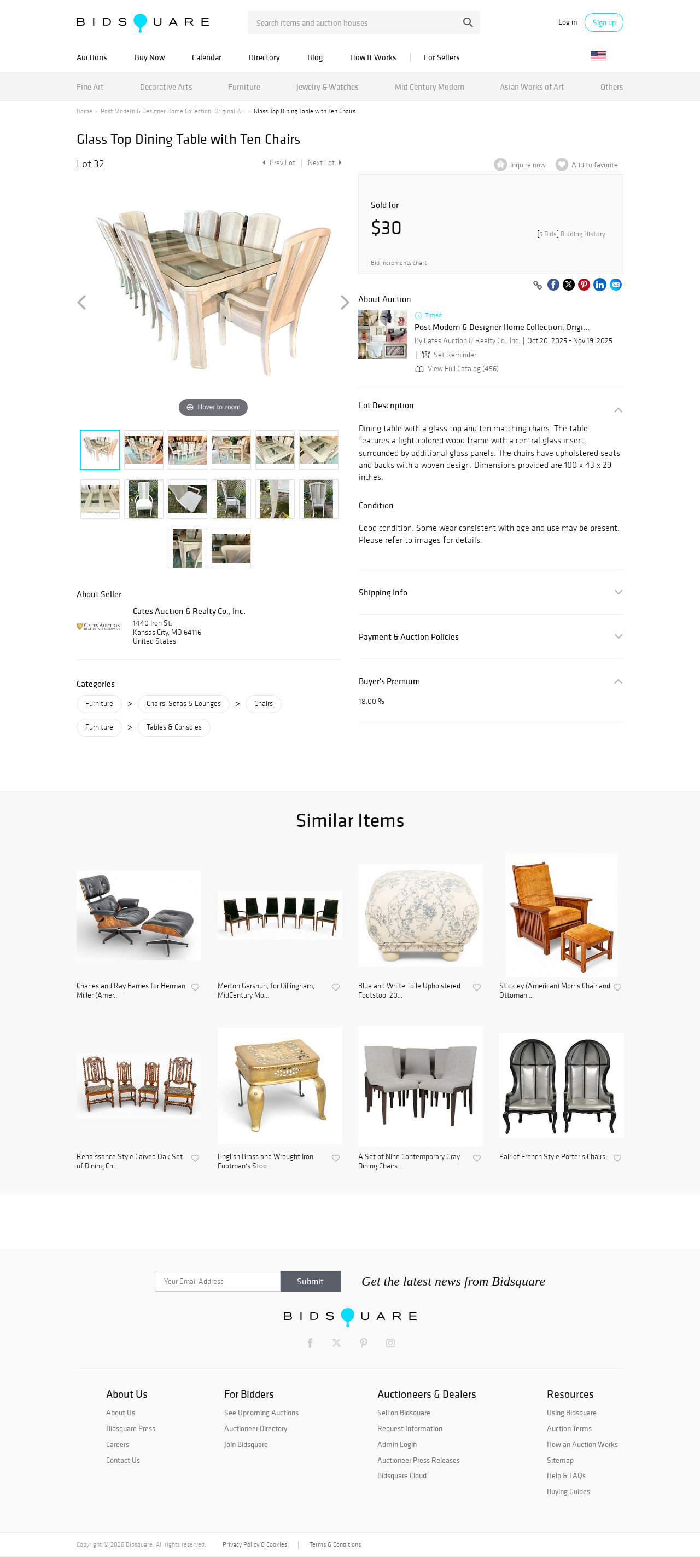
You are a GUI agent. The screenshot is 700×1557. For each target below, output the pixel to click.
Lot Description (386, 405)
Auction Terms (569, 1428)
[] (571, 234)
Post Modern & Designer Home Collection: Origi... (502, 327)
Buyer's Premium (389, 681)
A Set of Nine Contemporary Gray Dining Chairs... (409, 1162)
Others (611, 87)
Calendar (206, 57)
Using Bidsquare (572, 1412)
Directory (264, 57)
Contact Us (123, 1460)
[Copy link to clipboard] (537, 285)
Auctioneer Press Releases (418, 1460)
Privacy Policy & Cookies (255, 1544)
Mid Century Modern (429, 87)
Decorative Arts (166, 87)
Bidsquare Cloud (402, 1475)
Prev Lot (277, 162)
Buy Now (150, 57)
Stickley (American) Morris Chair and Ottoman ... (554, 991)
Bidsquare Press (130, 1428)
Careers (117, 1444)
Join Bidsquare (246, 1444)
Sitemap (560, 1460)
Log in (567, 22)
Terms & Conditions (335, 1544)
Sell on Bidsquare (403, 1412)
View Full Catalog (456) (456, 368)
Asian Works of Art (532, 87)
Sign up (604, 22)
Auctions (92, 57)
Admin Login (397, 1444)
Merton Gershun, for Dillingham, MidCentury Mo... (266, 991)
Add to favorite (594, 165)
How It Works (373, 57)
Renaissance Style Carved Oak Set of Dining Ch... (130, 1162)
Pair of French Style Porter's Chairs (552, 1157)
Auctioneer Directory (255, 1428)
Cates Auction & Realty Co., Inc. (189, 610)
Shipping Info (383, 592)
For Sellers (442, 57)
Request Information (409, 1428)
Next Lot (325, 162)
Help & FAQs (566, 1475)
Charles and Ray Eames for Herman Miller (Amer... (131, 991)
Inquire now (528, 165)
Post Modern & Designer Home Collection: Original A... (173, 111)
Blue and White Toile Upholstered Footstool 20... (409, 991)
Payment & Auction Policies (409, 637)
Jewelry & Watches (327, 87)
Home (84, 111)
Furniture (244, 87)
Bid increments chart (399, 263)
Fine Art (90, 87)
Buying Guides (568, 1491)
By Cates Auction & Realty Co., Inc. (467, 341)
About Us (120, 1412)
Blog (315, 57)
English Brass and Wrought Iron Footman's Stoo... (265, 1162)
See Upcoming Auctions (261, 1412)
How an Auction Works (582, 1444)
